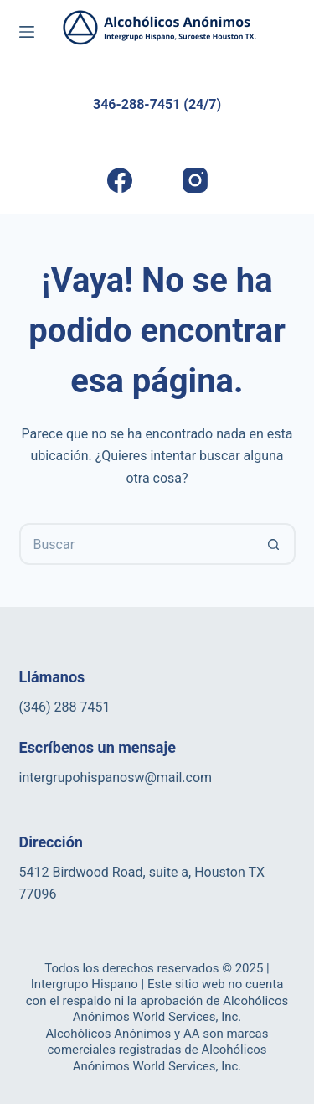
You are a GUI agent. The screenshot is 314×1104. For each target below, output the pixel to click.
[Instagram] (194, 180)
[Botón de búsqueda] (275, 544)
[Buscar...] (136, 544)
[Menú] (26, 31)
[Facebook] (119, 180)
